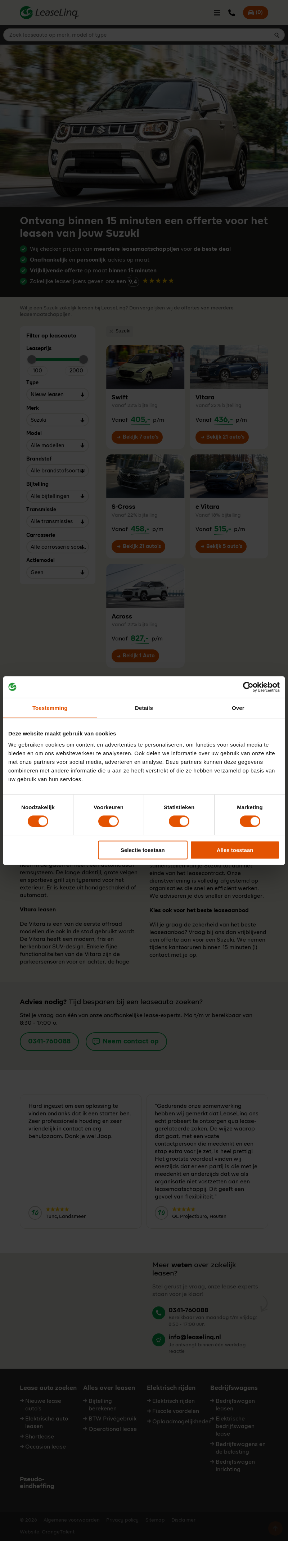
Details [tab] (144, 707)
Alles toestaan (235, 850)
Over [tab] (238, 707)
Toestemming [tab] (50, 707)
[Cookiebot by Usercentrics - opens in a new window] (248, 686)
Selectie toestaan (143, 850)
